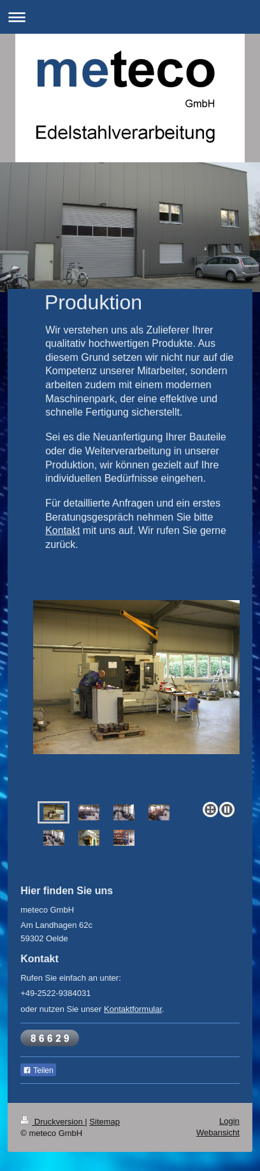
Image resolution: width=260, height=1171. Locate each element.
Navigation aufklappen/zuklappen (130, 17)
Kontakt (62, 530)
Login (229, 1121)
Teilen (38, 1070)
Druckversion (52, 1121)
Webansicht (218, 1132)
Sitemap (104, 1121)
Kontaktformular (133, 1009)
